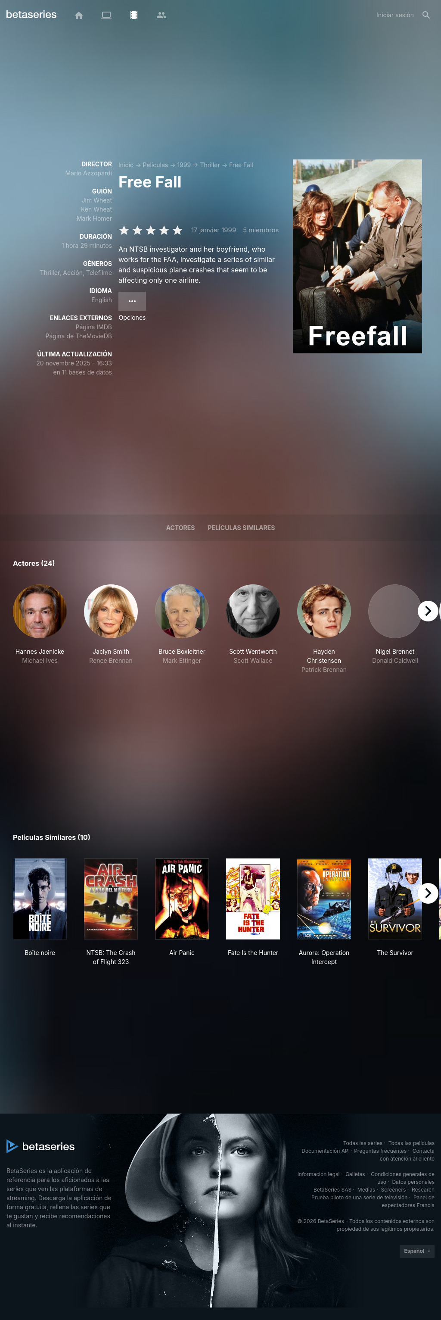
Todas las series (362, 1143)
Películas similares (241, 527)
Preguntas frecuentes (380, 1151)
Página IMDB (93, 327)
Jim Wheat (97, 200)
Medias (366, 1189)
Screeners (393, 1189)
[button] (40, 629)
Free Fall (241, 165)
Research (423, 1189)
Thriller (210, 165)
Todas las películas (411, 1143)
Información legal (319, 1174)
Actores (180, 527)
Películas (155, 165)
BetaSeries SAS (332, 1189)
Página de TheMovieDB (79, 336)
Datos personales (413, 1182)
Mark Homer (94, 218)
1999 (184, 165)
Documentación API (325, 1151)
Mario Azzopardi (88, 173)
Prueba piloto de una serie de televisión (359, 1197)
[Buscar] (426, 15)
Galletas (355, 1174)
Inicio (126, 165)
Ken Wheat (96, 209)
